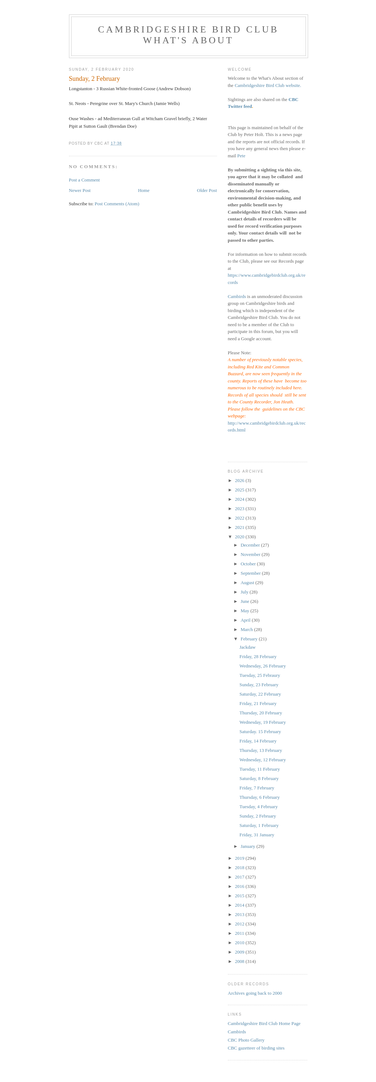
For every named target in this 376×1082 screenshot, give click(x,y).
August (248, 582)
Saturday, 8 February (259, 778)
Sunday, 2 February (257, 816)
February (250, 638)
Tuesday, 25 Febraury (259, 675)
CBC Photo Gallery (246, 1040)
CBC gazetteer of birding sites (256, 1048)
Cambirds (237, 296)
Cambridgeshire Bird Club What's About (188, 34)
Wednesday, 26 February (262, 666)
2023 (240, 508)
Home (144, 190)
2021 (240, 527)
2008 (240, 961)
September (251, 573)
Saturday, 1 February (259, 825)
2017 (240, 877)
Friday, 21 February (258, 703)
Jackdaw (247, 647)
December (251, 545)
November (251, 554)
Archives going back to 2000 (255, 993)
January (248, 846)
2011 (240, 933)
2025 (240, 489)
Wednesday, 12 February (262, 759)
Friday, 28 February (258, 656)
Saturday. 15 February (260, 731)
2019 (240, 858)
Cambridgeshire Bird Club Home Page (264, 1023)
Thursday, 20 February (260, 712)
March (247, 629)
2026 (240, 480)
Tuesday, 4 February (258, 806)
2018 (240, 867)
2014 (240, 905)
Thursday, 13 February (260, 750)
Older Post (207, 190)
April (246, 620)
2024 (240, 499)
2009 (240, 952)
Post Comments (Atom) (117, 203)
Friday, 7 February (256, 787)
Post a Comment (84, 180)
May (245, 610)
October (249, 563)
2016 (240, 886)
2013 (240, 914)
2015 (240, 895)
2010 (240, 942)
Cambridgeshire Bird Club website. (268, 85)
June (245, 601)
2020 (240, 536)
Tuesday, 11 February (259, 769)
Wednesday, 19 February (262, 722)
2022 (240, 518)
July (245, 592)
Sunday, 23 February (258, 684)
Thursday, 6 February (259, 797)
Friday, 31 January (256, 834)
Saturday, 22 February (260, 694)
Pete (241, 155)
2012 (240, 924)
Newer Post (80, 190)
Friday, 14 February (258, 741)
